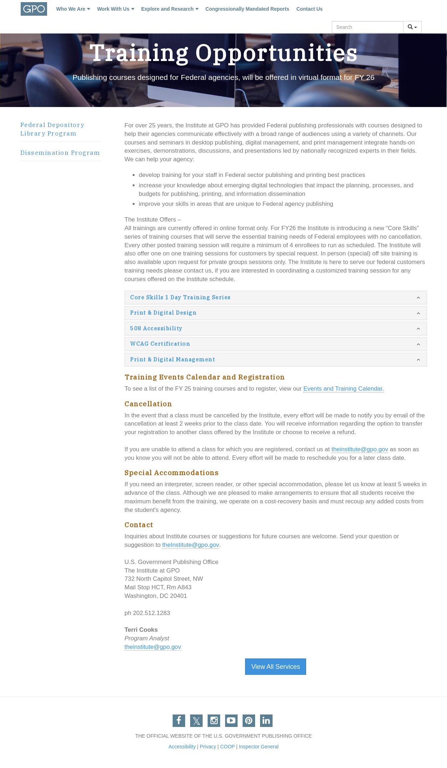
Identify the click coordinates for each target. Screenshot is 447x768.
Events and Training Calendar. (344, 388)
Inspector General (259, 746)
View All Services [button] (275, 666)
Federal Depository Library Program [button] (52, 129)
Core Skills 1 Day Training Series (180, 297)
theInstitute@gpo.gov (190, 544)
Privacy (208, 746)
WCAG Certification (160, 343)
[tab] (61, 129)
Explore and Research (167, 9)
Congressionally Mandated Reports (247, 9)
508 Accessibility (156, 328)
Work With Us (112, 9)
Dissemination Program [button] (60, 153)
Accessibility (181, 746)
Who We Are (70, 9)
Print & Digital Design (163, 312)
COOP (227, 746)
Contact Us (309, 9)
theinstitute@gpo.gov (359, 449)
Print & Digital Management (172, 359)
